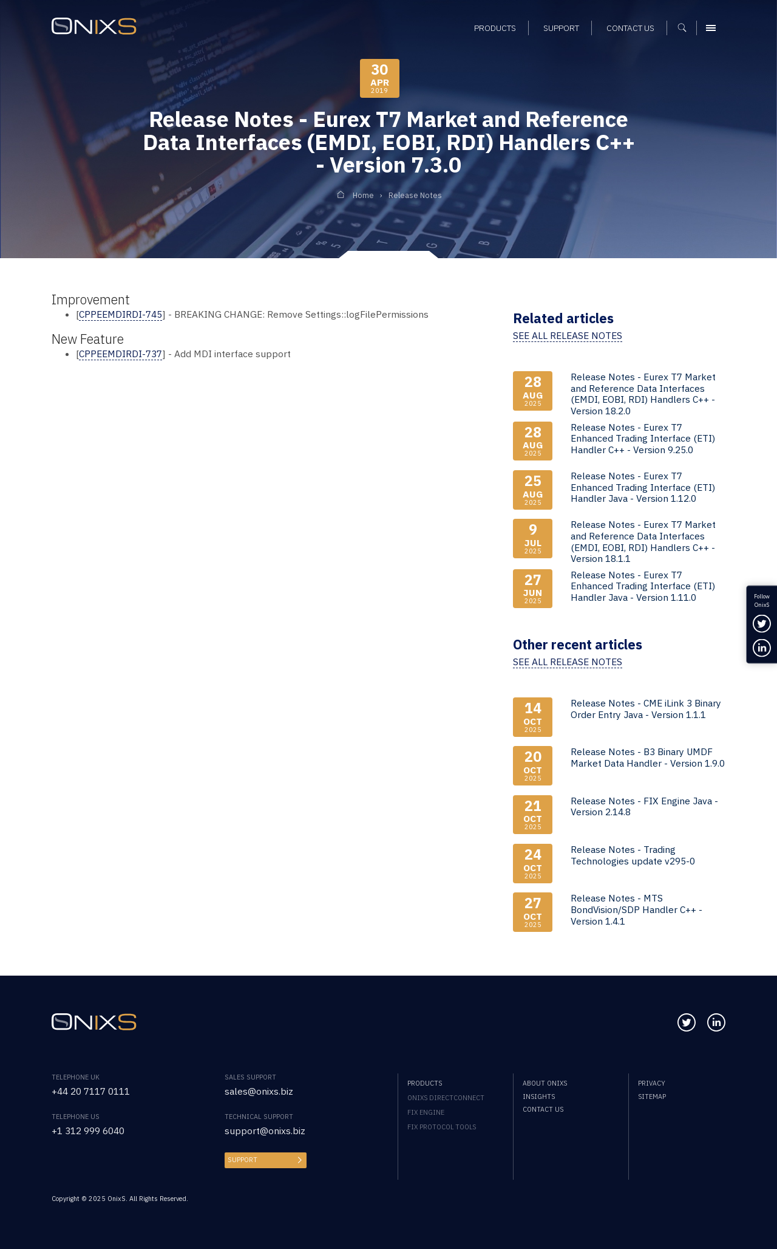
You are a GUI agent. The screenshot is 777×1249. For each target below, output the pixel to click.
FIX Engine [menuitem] (425, 1112)
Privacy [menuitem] (651, 1083)
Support (242, 1159)
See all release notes (567, 335)
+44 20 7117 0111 (91, 1091)
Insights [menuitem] (539, 1096)
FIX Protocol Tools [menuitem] (441, 1127)
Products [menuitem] (424, 1083)
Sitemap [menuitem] (652, 1096)
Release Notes (415, 195)
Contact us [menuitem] (543, 1109)
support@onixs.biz (265, 1130)
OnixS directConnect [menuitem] (445, 1097)
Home (363, 195)
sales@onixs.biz (259, 1091)
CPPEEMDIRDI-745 (120, 314)
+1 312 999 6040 (88, 1130)
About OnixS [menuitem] (545, 1083)
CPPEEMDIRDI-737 (120, 353)
